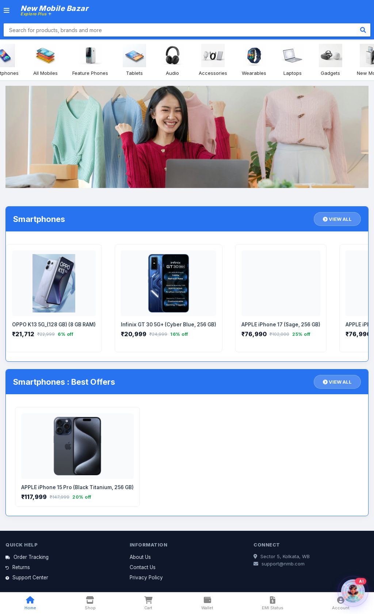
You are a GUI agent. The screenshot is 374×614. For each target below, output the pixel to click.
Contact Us (143, 567)
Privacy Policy (146, 577)
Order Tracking (27, 557)
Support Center (26, 577)
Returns (17, 567)
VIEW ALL (337, 219)
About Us (140, 557)
